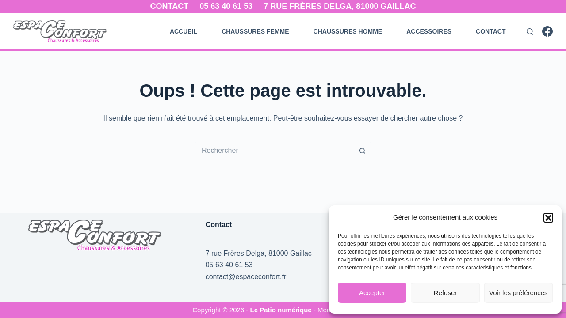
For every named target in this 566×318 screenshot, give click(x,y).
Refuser (445, 292)
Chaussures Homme (348, 31)
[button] (548, 217)
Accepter (372, 292)
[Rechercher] (530, 31)
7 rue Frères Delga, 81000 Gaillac (340, 6)
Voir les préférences (518, 292)
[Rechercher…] (274, 150)
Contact (169, 6)
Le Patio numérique (282, 310)
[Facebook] (547, 31)
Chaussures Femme (255, 31)
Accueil (183, 31)
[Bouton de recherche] (362, 150)
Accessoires (428, 31)
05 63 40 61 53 (225, 6)
